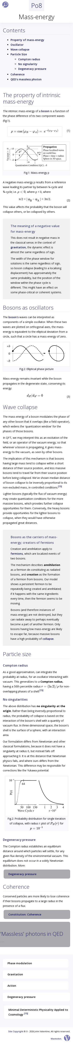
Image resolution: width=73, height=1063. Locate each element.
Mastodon (56, 1038)
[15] (60, 486)
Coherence (18, 74)
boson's (13, 317)
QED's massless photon (26, 79)
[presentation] (35, 131)
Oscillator (17, 44)
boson (45, 111)
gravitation (18, 247)
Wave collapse (20, 49)
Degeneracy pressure (32, 69)
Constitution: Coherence (24, 914)
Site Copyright (15, 1031)
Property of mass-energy (27, 40)
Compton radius (29, 59)
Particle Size (19, 54)
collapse (48, 639)
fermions (17, 553)
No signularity (27, 64)
